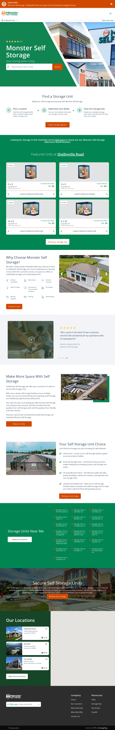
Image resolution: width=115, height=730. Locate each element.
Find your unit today (70, 496)
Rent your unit (108, 20)
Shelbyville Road (70, 154)
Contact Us (75, 716)
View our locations (20, 539)
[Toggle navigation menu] (111, 13)
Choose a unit (14, 306)
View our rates (19, 423)
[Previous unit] (8, 194)
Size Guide (96, 708)
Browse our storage (57, 596)
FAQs (94, 699)
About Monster (77, 708)
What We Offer (77, 712)
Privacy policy (14, 727)
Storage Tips (97, 703)
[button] (79, 290)
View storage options (57, 125)
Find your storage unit (57, 242)
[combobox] (23, 704)
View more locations (17, 676)
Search (57, 67)
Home (73, 699)
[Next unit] (54, 194)
